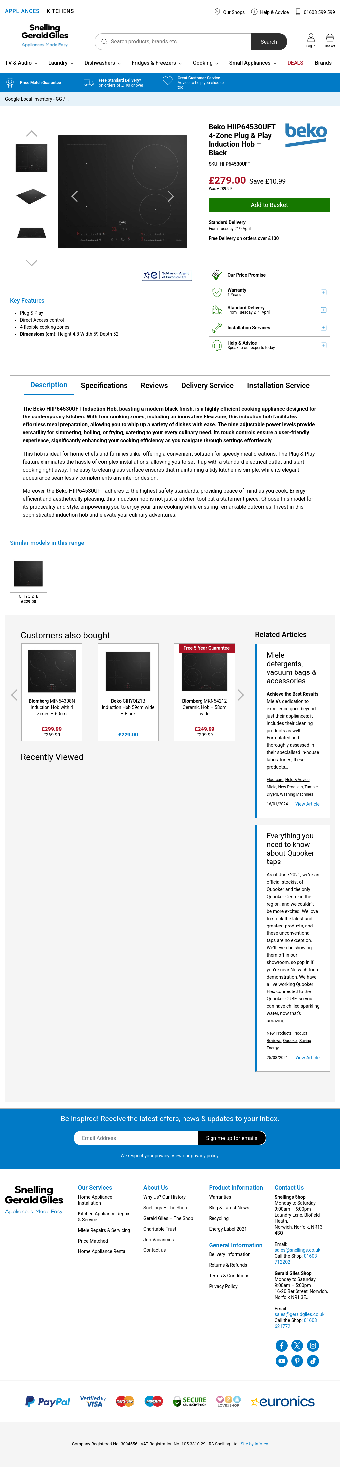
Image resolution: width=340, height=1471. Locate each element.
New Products (290, 791)
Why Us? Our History (164, 1201)
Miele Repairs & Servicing (104, 1234)
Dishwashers (99, 67)
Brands (323, 67)
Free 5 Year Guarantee (207, 652)
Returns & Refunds (228, 1269)
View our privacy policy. (196, 1160)
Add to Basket (269, 209)
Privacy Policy (223, 1290)
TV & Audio (18, 67)
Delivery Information (229, 1258)
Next (31, 267)
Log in (310, 40)
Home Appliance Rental (102, 1255)
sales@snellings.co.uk (297, 1254)
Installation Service (278, 389)
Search (262, 42)
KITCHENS (60, 11)
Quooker (290, 1045)
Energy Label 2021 (228, 1233)
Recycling (219, 1222)
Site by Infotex (254, 1448)
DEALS (295, 67)
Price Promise (251, 279)
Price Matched (93, 1245)
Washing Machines (296, 798)
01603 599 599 (315, 11)
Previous (31, 138)
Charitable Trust (159, 1233)
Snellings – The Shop (165, 1212)
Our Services (95, 1191)
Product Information (236, 1191)
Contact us (154, 1254)
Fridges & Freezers (154, 67)
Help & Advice (270, 11)
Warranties (220, 1201)
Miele (271, 791)
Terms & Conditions (229, 1280)
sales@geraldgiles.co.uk (300, 1318)
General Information (235, 1249)
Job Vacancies (158, 1244)
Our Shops (229, 11)
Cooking (202, 67)
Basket (330, 40)
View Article (307, 808)
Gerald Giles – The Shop (168, 1222)
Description (49, 389)
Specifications (104, 389)
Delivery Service (207, 389)
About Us (155, 1191)
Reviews (154, 389)
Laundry (58, 67)
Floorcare (275, 784)
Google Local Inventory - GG (33, 103)
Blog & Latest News (229, 1212)
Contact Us (289, 1191)
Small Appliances (250, 67)
